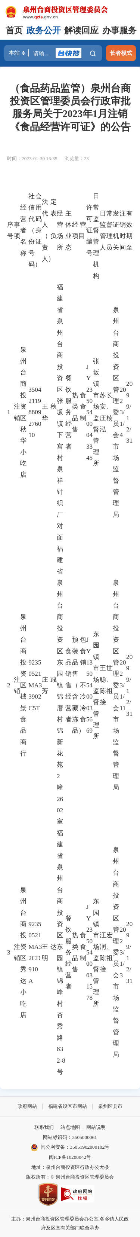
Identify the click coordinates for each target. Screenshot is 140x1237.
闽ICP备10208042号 (70, 1157)
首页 (14, 30)
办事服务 (119, 30)
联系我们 (44, 1127)
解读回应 (81, 30)
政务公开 (44, 30)
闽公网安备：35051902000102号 (70, 1147)
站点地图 (70, 1127)
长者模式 (121, 53)
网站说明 (96, 1127)
